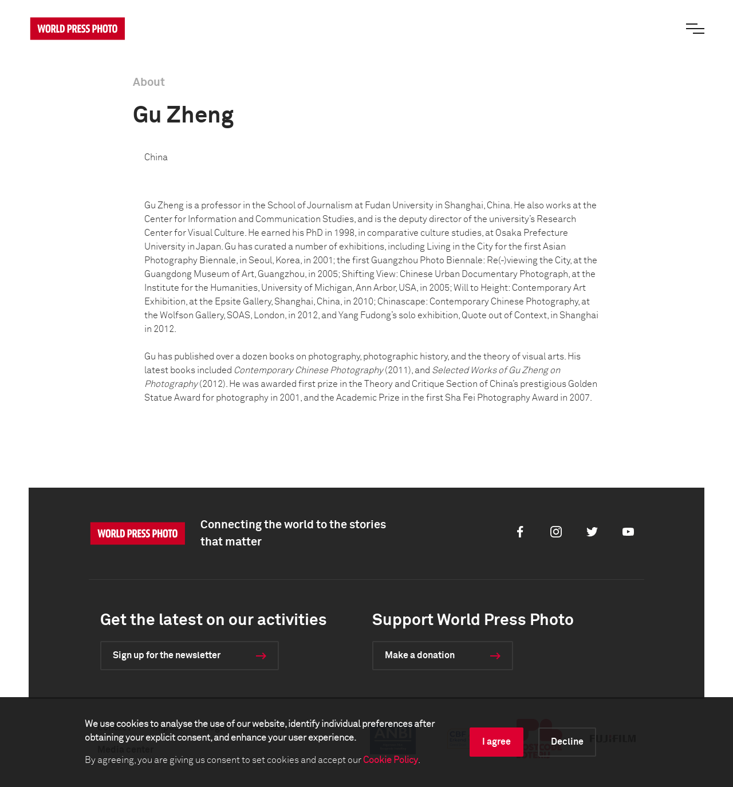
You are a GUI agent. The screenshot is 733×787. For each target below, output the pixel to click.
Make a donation (420, 655)
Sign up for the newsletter (166, 655)
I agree (496, 741)
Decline (567, 741)
